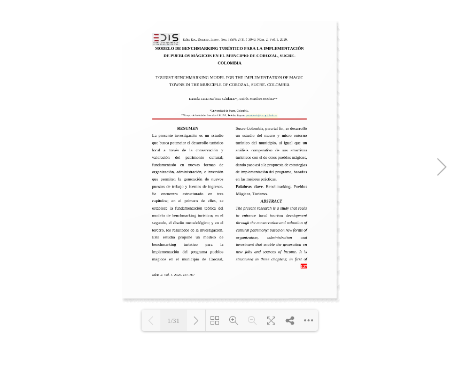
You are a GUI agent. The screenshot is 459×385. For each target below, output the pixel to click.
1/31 (173, 321)
